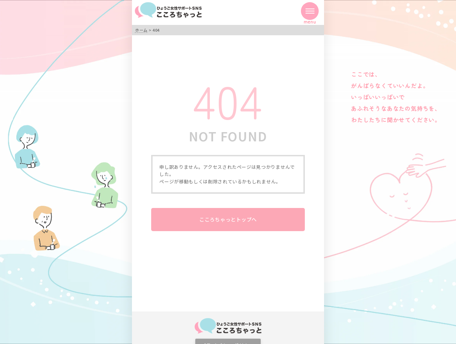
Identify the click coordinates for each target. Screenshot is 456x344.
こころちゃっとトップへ (228, 219)
